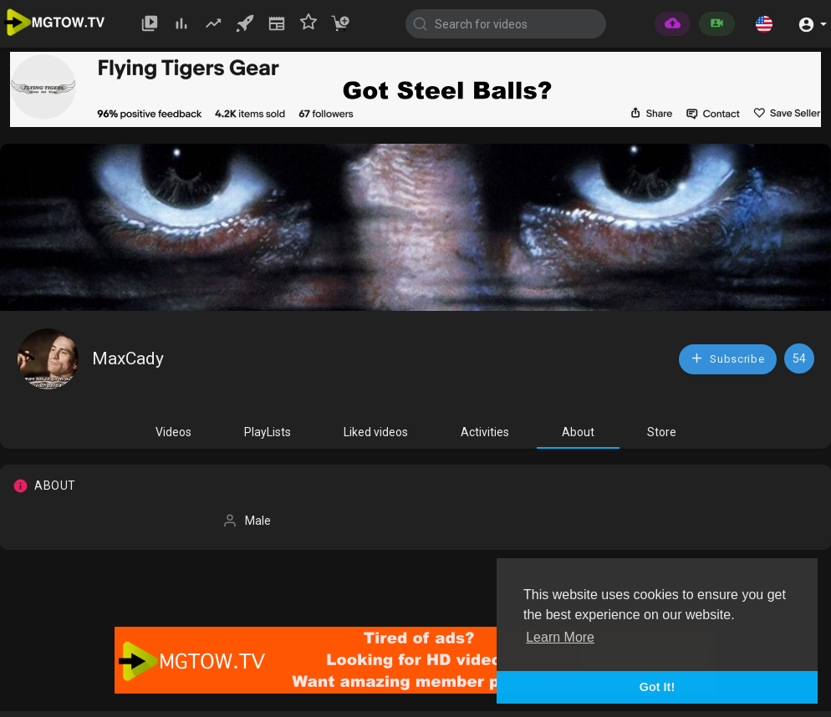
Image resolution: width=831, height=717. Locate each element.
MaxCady (128, 358)
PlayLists (267, 432)
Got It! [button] (657, 687)
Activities (485, 432)
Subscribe (727, 358)
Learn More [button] (560, 637)
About (578, 432)
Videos (173, 432)
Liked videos (376, 432)
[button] (764, 23)
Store (661, 432)
